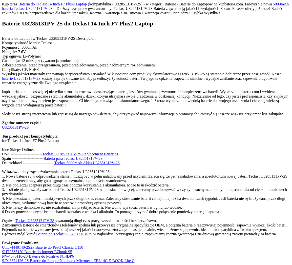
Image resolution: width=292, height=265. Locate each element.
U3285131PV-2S (15, 127)
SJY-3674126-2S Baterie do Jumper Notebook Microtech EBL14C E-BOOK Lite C (68, 261)
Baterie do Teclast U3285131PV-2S (64, 234)
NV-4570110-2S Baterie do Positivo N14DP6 (38, 256)
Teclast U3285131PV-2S (34, 221)
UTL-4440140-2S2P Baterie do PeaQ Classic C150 (42, 247)
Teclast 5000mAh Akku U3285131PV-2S (87, 163)
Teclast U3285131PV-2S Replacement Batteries (80, 154)
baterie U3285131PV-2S (21, 78)
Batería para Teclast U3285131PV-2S (73, 158)
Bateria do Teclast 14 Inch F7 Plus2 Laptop (53, 4)
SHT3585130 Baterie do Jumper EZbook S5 (37, 252)
